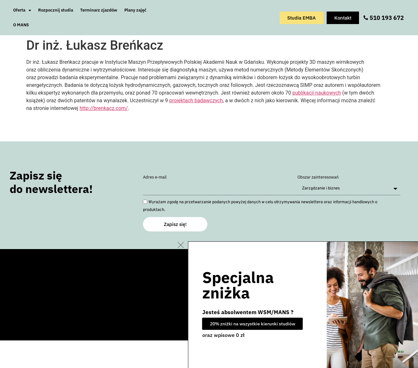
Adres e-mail (155, 177)
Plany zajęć (135, 10)
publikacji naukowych (316, 93)
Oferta (22, 10)
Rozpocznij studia (55, 10)
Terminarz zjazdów (98, 10)
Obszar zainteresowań (318, 177)
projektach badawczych (196, 100)
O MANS (21, 25)
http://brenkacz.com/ (103, 108)
